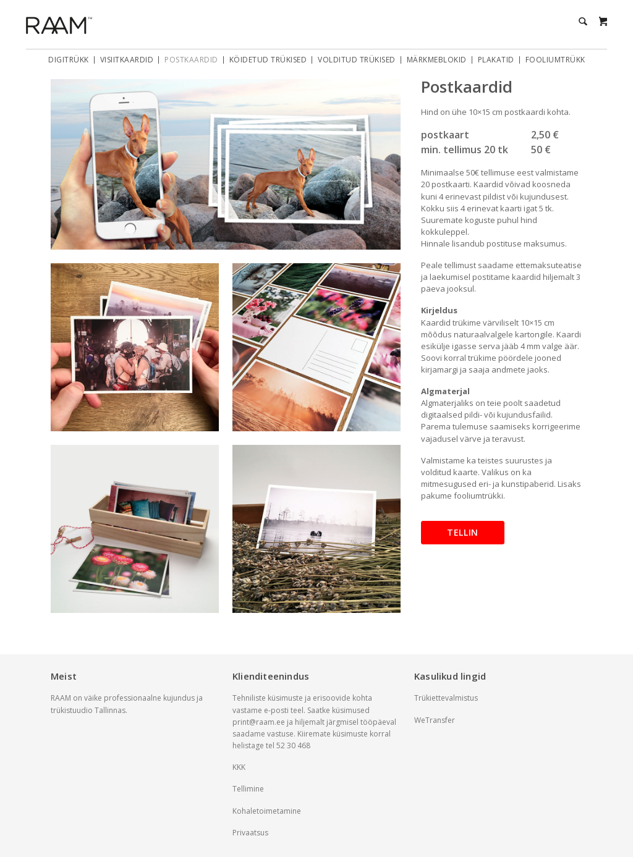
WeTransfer (434, 720)
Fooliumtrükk (555, 60)
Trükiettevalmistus (446, 698)
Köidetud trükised (268, 60)
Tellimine (248, 788)
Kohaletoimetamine (266, 811)
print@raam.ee (258, 722)
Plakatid (496, 60)
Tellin (462, 532)
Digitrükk (68, 60)
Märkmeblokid (437, 60)
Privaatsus (250, 832)
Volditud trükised (357, 60)
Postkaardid (191, 60)
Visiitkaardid (127, 60)
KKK (238, 767)
